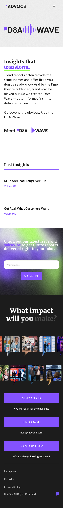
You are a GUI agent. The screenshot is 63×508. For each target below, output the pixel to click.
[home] (15, 6)
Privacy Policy (12, 487)
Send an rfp (31, 398)
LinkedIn (9, 479)
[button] (54, 6)
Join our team (31, 446)
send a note (31, 422)
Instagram (10, 471)
